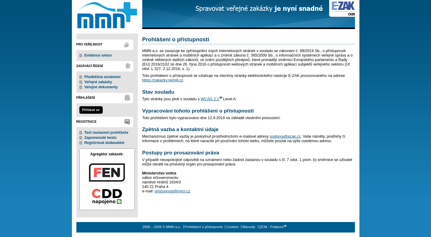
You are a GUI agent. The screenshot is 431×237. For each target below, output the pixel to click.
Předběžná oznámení (102, 77)
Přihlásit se (90, 110)
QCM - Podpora (271, 227)
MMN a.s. (107, 14)
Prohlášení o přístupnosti (204, 227)
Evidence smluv (98, 55)
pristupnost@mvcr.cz (172, 191)
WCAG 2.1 (210, 99)
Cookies (232, 227)
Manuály (248, 227)
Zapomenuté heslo (100, 138)
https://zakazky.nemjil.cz (162, 80)
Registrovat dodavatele (104, 143)
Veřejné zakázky (98, 82)
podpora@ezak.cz (285, 136)
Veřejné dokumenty (101, 87)
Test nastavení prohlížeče (106, 132)
